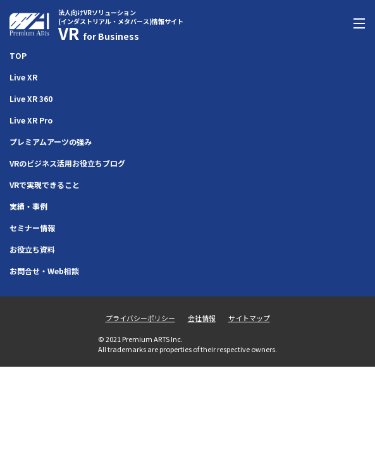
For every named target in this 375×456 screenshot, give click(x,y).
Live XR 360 (30, 98)
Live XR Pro (30, 120)
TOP (18, 55)
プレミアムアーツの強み (50, 141)
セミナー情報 (32, 227)
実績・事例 (28, 206)
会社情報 (202, 318)
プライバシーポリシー (140, 318)
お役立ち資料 (32, 249)
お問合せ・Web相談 (44, 270)
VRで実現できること (44, 184)
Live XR (23, 77)
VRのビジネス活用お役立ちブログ (67, 163)
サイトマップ (249, 318)
